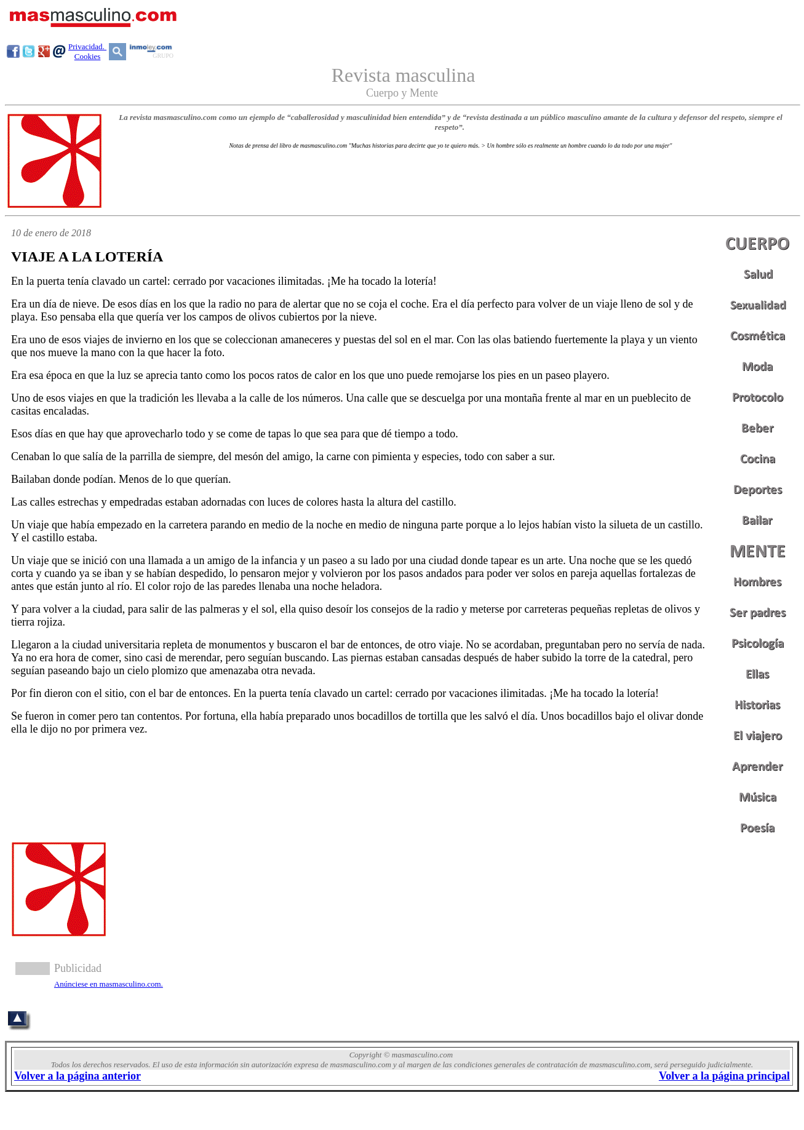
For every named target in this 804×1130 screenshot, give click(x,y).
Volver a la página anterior (77, 1076)
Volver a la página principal (724, 1076)
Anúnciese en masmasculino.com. (108, 984)
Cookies (87, 56)
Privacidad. (87, 46)
